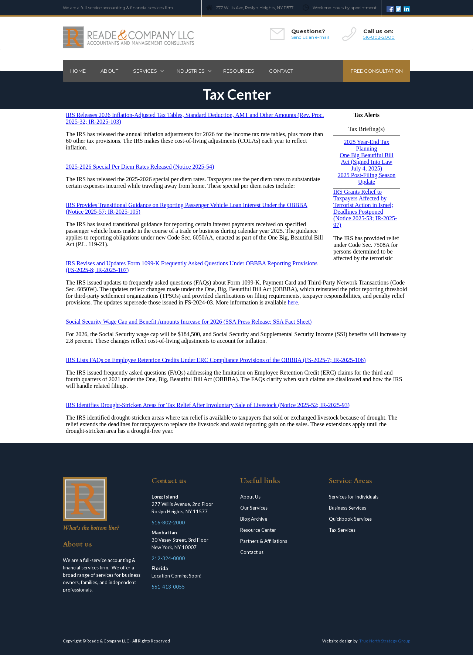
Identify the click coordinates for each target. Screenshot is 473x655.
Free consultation (377, 71)
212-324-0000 (168, 558)
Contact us (251, 552)
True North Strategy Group (384, 640)
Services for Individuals (353, 497)
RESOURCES (238, 71)
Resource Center (258, 530)
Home (78, 71)
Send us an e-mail (310, 37)
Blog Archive (253, 519)
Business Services (347, 508)
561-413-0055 (168, 587)
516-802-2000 (379, 37)
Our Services (254, 508)
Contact (281, 71)
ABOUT (109, 71)
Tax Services (342, 530)
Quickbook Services (350, 519)
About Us (250, 497)
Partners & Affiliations (263, 541)
